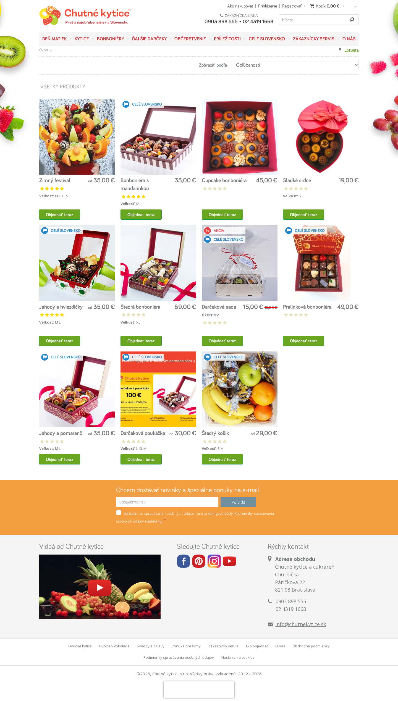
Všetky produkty (62, 86)
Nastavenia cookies (238, 657)
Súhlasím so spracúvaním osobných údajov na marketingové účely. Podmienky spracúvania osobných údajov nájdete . (195, 517)
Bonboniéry (110, 39)
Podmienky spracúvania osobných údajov (178, 657)
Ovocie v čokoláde (114, 646)
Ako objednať (256, 646)
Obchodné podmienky (311, 646)
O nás (349, 39)
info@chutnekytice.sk (300, 624)
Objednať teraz (60, 214)
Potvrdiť (238, 502)
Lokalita (351, 50)
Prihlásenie (267, 6)
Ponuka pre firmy (186, 646)
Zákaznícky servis (313, 39)
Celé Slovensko (267, 39)
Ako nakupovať (240, 6)
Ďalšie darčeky (149, 39)
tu (159, 521)
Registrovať (291, 6)
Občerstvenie (190, 39)
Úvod (43, 50)
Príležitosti (227, 39)
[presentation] (199, 690)
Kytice (82, 39)
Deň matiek (54, 39)
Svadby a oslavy (150, 646)
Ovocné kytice (80, 646)
